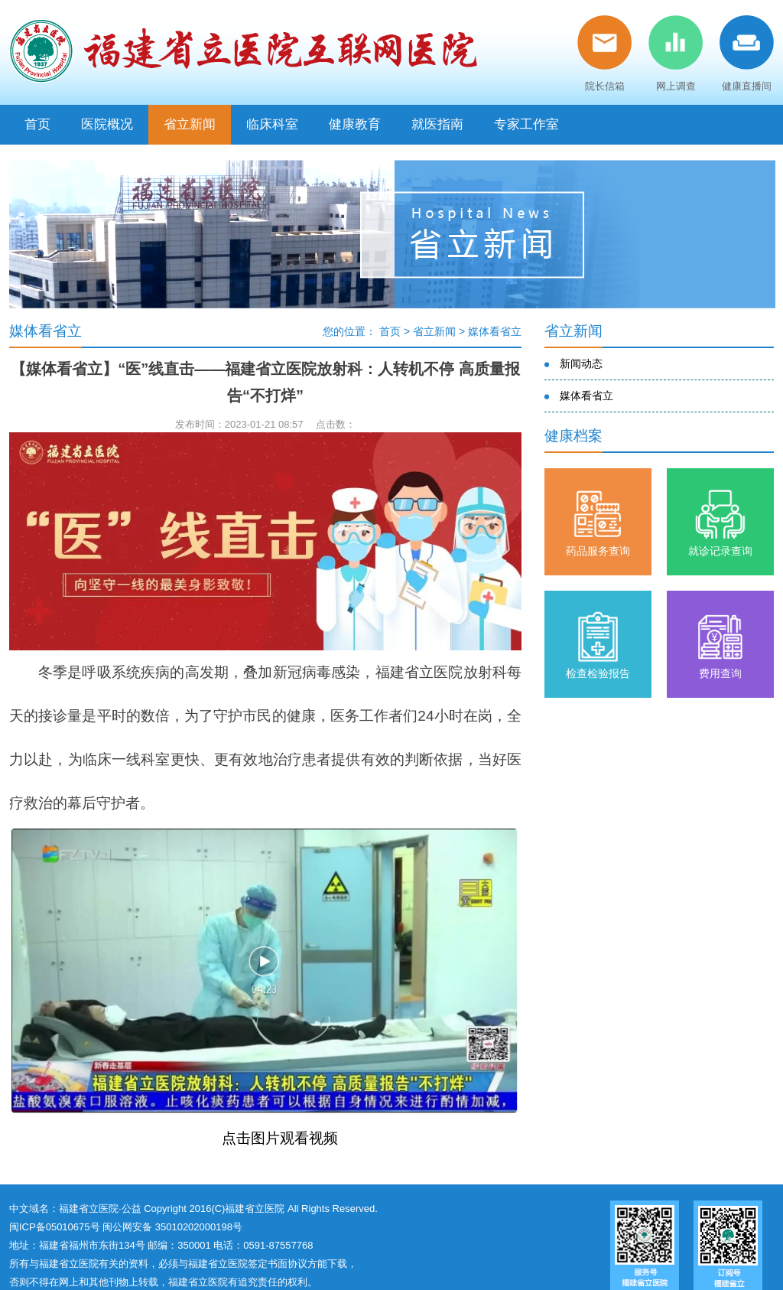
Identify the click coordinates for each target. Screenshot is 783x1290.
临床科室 (272, 124)
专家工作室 (526, 124)
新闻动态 (581, 363)
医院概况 (107, 124)
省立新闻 (190, 124)
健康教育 (355, 124)
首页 (37, 124)
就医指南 (437, 124)
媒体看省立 (494, 331)
